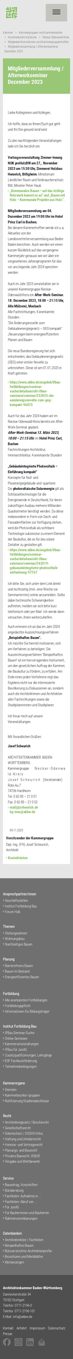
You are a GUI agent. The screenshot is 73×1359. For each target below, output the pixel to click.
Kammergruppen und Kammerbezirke (40, 32)
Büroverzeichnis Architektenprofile (28, 1251)
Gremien (11, 1089)
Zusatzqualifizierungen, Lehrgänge (28, 1055)
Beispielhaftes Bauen (19, 1245)
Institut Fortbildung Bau (21, 906)
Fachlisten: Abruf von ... (21, 1201)
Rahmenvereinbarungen (21, 1218)
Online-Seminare (16, 1038)
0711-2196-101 (25, 1311)
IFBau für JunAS (16, 1049)
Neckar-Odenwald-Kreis (55, 37)
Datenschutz (56, 1328)
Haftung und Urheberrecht (23, 1139)
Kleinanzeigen (14, 1262)
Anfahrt (22, 1328)
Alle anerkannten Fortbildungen (26, 1000)
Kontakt (8, 1328)
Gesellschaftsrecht (18, 1128)
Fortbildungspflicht (18, 1006)
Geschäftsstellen (16, 900)
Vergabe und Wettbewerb (22, 1161)
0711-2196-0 (23, 1305)
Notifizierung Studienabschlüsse (27, 1101)
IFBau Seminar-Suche (19, 1033)
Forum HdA (12, 912)
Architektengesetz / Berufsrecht (27, 1122)
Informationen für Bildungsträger (27, 1011)
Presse (7, 1334)
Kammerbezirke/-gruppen (22, 1095)
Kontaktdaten (18, 858)
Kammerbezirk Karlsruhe (22, 37)
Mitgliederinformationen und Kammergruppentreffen (38, 42)
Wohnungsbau (14, 938)
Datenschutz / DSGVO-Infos (24, 1133)
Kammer (8, 32)
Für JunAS (12, 1207)
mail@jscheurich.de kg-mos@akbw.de (24, 809)
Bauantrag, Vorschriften (21, 1185)
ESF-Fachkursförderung (21, 1061)
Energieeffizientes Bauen (22, 977)
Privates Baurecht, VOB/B (22, 1156)
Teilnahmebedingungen (21, 1066)
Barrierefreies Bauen (19, 965)
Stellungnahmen (16, 933)
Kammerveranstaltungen (22, 1044)
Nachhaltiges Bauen (18, 944)
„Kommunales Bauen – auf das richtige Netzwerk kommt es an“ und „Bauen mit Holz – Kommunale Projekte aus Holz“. (37, 195)
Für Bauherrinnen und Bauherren (27, 1213)
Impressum (37, 1328)
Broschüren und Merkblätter (24, 1256)
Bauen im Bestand (17, 971)
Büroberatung (14, 1190)
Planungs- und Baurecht (21, 1150)
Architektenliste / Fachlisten (24, 1240)
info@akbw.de (22, 1316)
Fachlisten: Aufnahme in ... (23, 1196)
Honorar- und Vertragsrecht (23, 1144)
